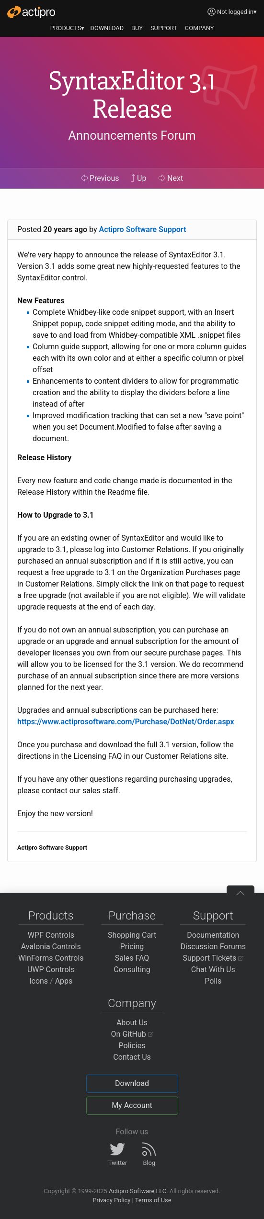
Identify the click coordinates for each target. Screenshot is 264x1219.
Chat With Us (213, 969)
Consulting (132, 969)
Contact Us (132, 1057)
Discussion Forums (213, 946)
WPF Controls (51, 935)
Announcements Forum (132, 135)
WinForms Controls (51, 958)
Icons (38, 981)
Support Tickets (213, 958)
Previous (100, 178)
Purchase (132, 915)
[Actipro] (31, 12)
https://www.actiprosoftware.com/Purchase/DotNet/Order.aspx (125, 721)
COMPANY (199, 28)
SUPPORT (163, 28)
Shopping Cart (132, 935)
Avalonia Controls (51, 946)
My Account (132, 1105)
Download (132, 1083)
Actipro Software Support (142, 229)
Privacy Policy (111, 1200)
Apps (64, 981)
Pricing (132, 946)
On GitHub (132, 1034)
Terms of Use (153, 1200)
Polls (213, 981)
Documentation (213, 935)
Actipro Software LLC (137, 1191)
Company (132, 1003)
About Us (132, 1022)
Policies (132, 1045)
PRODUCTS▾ (67, 28)
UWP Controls (51, 969)
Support (213, 915)
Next (171, 178)
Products (51, 915)
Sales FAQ (132, 958)
